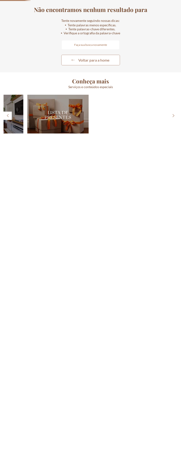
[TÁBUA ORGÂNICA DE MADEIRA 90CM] (113, 162)
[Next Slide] (176, 146)
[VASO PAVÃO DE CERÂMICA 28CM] (158, 162)
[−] (4, 201)
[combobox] (149, 16)
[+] (18, 201)
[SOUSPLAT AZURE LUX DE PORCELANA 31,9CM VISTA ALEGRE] (22, 162)
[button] (141, 16)
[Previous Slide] (4, 146)
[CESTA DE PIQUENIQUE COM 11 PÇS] (67, 162)
